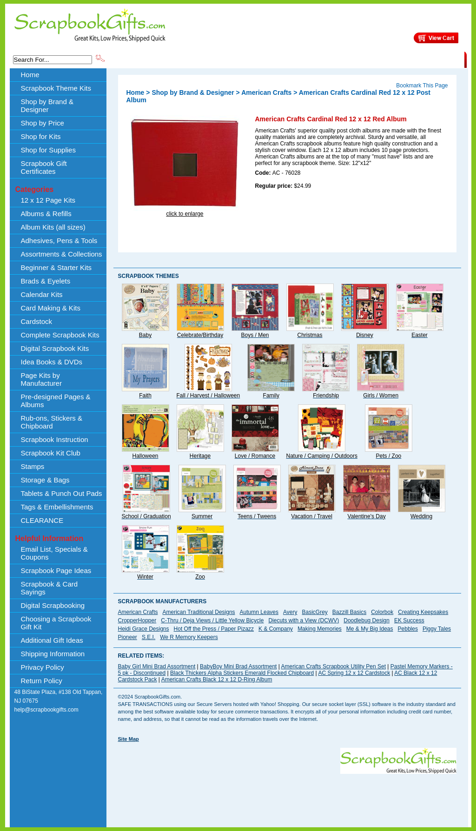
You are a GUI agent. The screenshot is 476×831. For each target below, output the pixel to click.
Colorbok (382, 612)
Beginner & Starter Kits (56, 267)
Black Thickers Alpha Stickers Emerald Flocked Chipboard (242, 673)
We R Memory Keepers (189, 637)
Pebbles (408, 629)
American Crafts (266, 92)
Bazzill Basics (349, 612)
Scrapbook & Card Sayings (49, 588)
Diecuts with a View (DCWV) (303, 620)
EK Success (409, 620)
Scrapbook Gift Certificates (44, 167)
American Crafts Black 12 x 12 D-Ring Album (216, 679)
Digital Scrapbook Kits (55, 348)
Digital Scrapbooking (53, 605)
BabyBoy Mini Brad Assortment (238, 666)
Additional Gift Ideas (52, 640)
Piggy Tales (437, 629)
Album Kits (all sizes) (53, 227)
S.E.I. (148, 637)
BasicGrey (314, 612)
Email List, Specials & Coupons (54, 553)
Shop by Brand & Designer (215, 59)
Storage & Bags (45, 480)
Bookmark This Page (422, 85)
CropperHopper (137, 620)
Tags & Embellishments (57, 507)
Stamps (33, 466)
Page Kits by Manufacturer (41, 379)
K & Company (275, 629)
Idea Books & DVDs (52, 362)
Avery (290, 612)
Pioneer (127, 637)
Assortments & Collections (61, 254)
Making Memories (320, 629)
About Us (317, 59)
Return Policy (41, 681)
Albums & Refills (46, 214)
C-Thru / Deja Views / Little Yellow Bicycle (212, 620)
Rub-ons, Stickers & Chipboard (52, 422)
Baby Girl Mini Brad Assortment (157, 666)
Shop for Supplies (48, 150)
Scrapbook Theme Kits (141, 59)
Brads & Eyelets (46, 281)
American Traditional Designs (199, 612)
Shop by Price (278, 59)
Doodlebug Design (367, 620)
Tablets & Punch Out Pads (61, 493)
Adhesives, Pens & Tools (59, 240)
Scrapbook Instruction (54, 439)
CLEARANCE (421, 59)
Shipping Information (367, 59)
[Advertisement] (287, 795)
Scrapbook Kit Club (50, 453)
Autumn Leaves (259, 612)
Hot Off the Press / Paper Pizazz (214, 629)
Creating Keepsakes (423, 612)
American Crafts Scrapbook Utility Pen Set (333, 666)
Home (30, 75)
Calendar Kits (42, 294)
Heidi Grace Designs (143, 629)
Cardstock (37, 321)
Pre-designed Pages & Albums (56, 401)
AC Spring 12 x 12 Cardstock (354, 673)
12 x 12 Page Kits (48, 200)
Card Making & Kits (50, 308)
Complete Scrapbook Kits (60, 335)
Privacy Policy (42, 667)
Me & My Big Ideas (369, 629)
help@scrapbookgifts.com (46, 709)
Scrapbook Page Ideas (56, 570)
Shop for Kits (41, 136)
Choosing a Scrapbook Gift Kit (56, 623)
